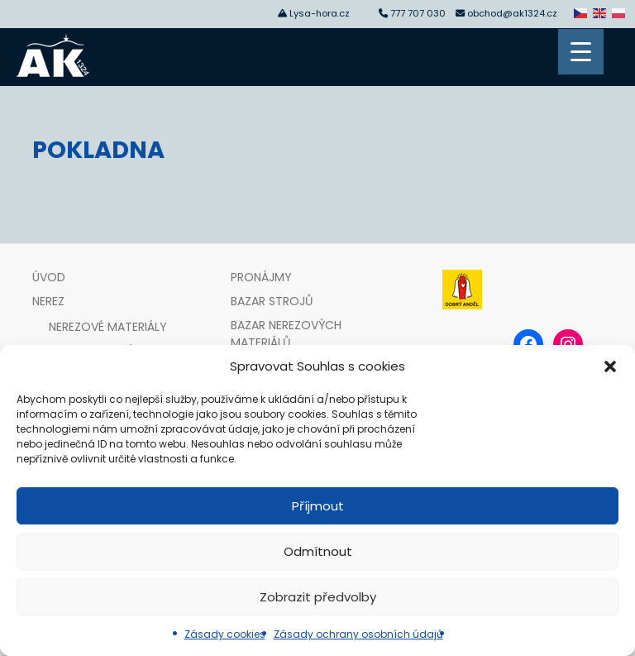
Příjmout (318, 506)
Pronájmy (261, 277)
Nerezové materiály (108, 326)
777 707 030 (420, 13)
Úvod (48, 277)
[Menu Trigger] (581, 51)
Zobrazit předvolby (318, 597)
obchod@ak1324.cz (512, 13)
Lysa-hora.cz (319, 13)
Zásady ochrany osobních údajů (358, 634)
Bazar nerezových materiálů (286, 334)
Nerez (48, 301)
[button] (610, 366)
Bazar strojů (272, 301)
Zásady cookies (224, 634)
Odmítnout (318, 551)
